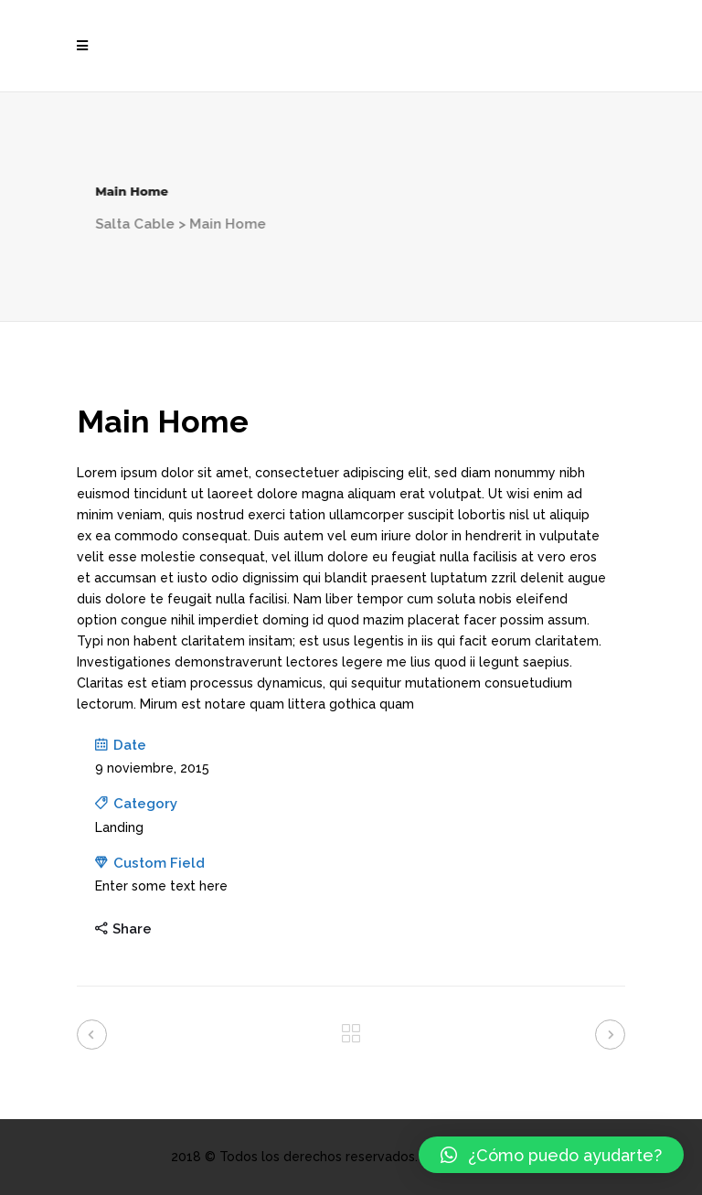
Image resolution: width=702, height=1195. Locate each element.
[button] (551, 1154)
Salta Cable (82, 224)
